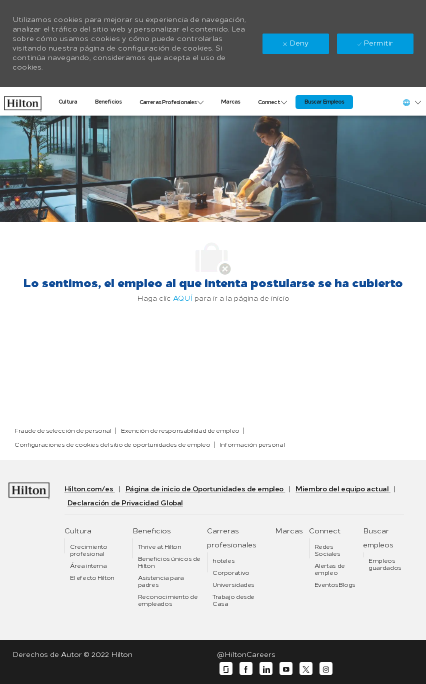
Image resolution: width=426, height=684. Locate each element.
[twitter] (306, 668)
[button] (411, 102)
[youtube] (286, 668)
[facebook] (246, 668)
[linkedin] (266, 668)
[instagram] (326, 668)
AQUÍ (182, 298)
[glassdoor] (226, 668)
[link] (23, 101)
